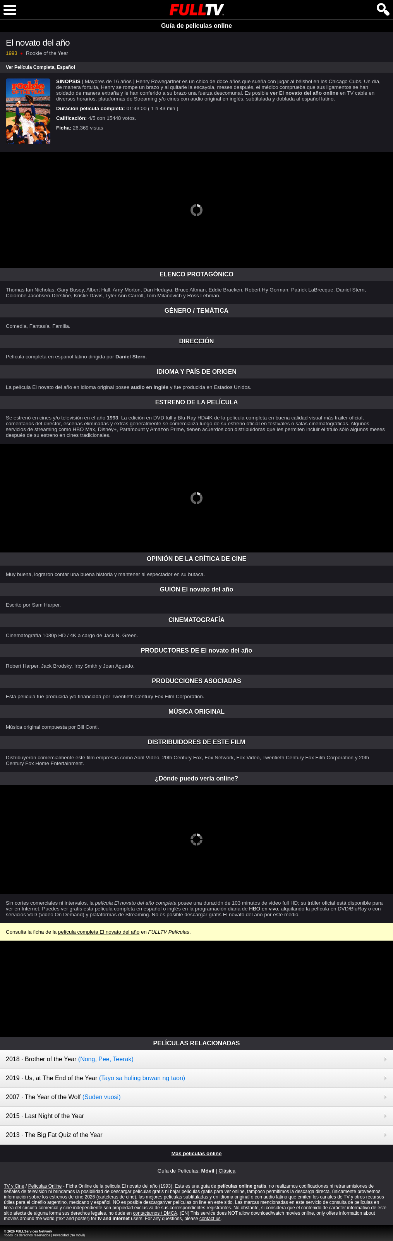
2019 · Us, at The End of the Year (95, 1078)
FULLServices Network (33, 1231)
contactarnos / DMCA (155, 1213)
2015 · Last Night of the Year (45, 1116)
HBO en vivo (263, 909)
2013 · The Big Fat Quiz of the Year (54, 1135)
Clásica (226, 1171)
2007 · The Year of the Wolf (63, 1097)
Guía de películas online (196, 25)
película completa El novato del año (98, 932)
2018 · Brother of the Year (70, 1059)
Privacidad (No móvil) (69, 1235)
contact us (210, 1218)
